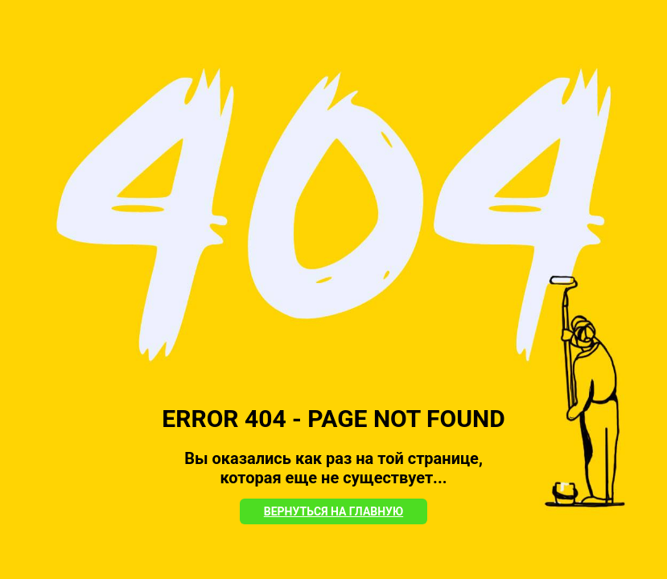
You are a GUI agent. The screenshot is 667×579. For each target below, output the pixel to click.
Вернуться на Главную (333, 511)
